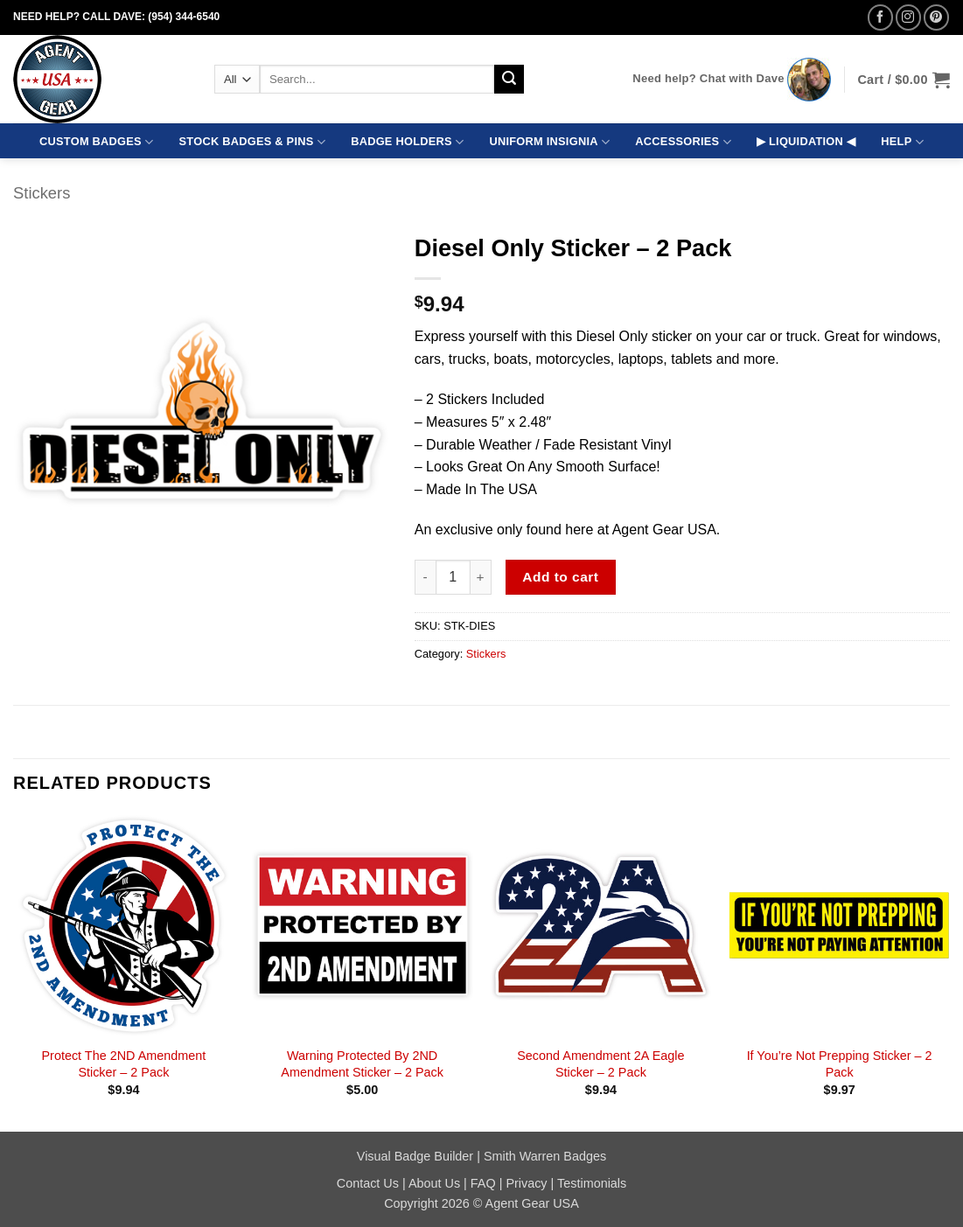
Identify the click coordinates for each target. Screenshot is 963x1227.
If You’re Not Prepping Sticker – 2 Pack (839, 1064)
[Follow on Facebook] (880, 17)
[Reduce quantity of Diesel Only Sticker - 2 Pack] (425, 577)
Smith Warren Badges (545, 1156)
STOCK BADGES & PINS (252, 142)
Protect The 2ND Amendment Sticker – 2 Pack (124, 1064)
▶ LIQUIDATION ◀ (806, 141)
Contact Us (368, 1183)
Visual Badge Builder (415, 1156)
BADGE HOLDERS (407, 142)
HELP (902, 142)
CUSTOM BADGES (96, 142)
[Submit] (509, 79)
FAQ (483, 1183)
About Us (434, 1183)
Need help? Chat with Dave (708, 78)
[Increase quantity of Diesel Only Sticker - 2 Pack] (481, 577)
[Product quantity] (453, 577)
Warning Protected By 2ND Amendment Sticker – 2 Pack (362, 1064)
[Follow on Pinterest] (936, 17)
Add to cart (560, 576)
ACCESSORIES (682, 142)
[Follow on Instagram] (908, 17)
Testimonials (591, 1183)
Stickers (41, 193)
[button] (903, 79)
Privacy (526, 1183)
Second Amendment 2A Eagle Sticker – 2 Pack (600, 1064)
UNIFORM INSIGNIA (549, 142)
